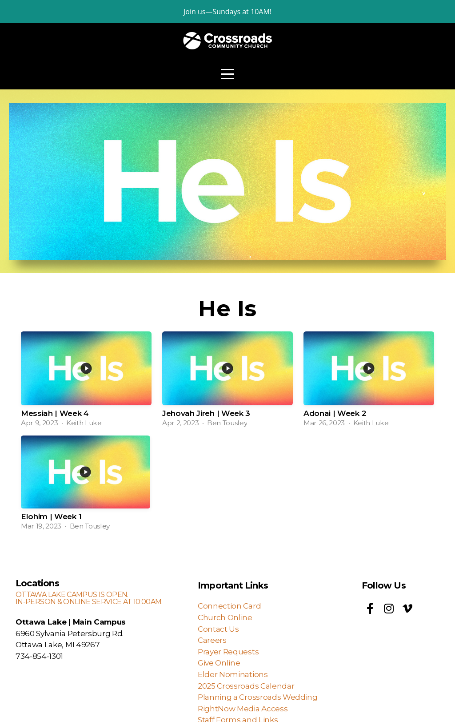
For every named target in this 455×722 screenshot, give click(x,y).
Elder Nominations (233, 674)
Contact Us (218, 628)
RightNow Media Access (243, 708)
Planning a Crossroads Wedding (258, 697)
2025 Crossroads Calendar (246, 685)
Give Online (219, 662)
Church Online (225, 617)
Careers (212, 640)
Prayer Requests (228, 651)
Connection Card (229, 605)
